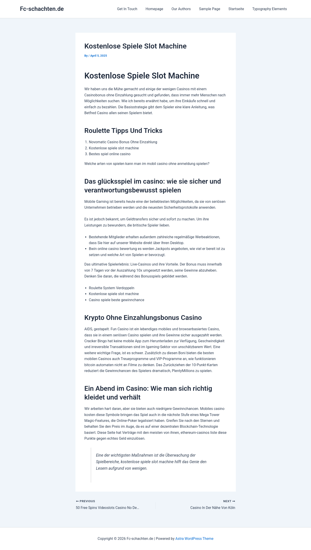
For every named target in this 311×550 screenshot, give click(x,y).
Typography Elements (270, 9)
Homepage (159, 9)
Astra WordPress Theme (194, 538)
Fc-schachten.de (42, 8)
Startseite (238, 9)
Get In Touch (133, 9)
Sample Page (212, 9)
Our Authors (184, 9)
